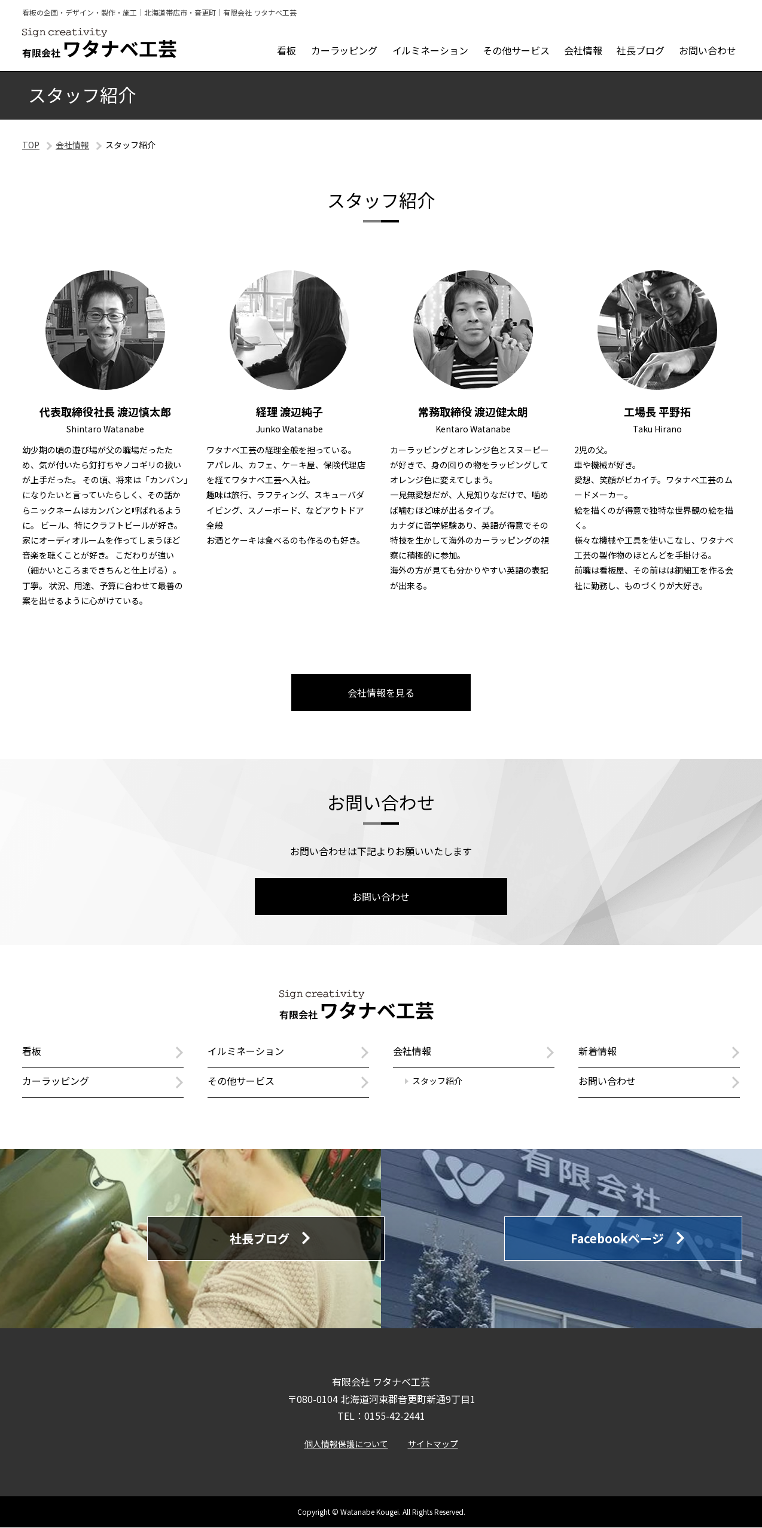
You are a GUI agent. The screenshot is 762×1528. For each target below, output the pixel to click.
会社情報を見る (381, 692)
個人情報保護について (346, 1444)
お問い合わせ (381, 896)
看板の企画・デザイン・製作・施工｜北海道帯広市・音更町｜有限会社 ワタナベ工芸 (159, 12)
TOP (30, 145)
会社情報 (72, 145)
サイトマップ (433, 1444)
